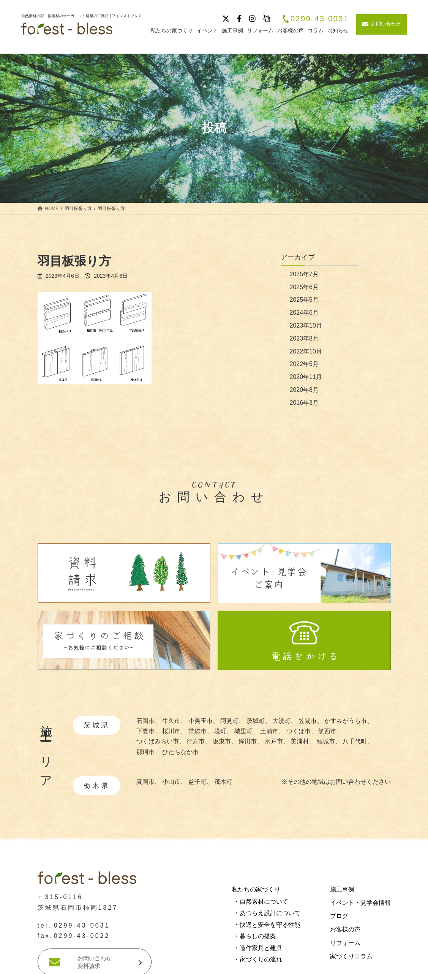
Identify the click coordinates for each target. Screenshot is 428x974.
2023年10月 (306, 325)
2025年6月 (304, 287)
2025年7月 (304, 274)
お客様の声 (345, 929)
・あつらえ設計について (267, 913)
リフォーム (345, 942)
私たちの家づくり (256, 889)
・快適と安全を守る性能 (267, 924)
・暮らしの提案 (255, 936)
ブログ (339, 916)
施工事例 (342, 889)
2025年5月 (304, 299)
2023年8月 (304, 338)
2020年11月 (306, 377)
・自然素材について (261, 901)
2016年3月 (304, 402)
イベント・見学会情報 (360, 902)
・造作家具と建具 (258, 947)
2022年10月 (306, 351)
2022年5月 (304, 364)
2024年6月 (304, 312)
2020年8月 (304, 390)
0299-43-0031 (315, 19)
